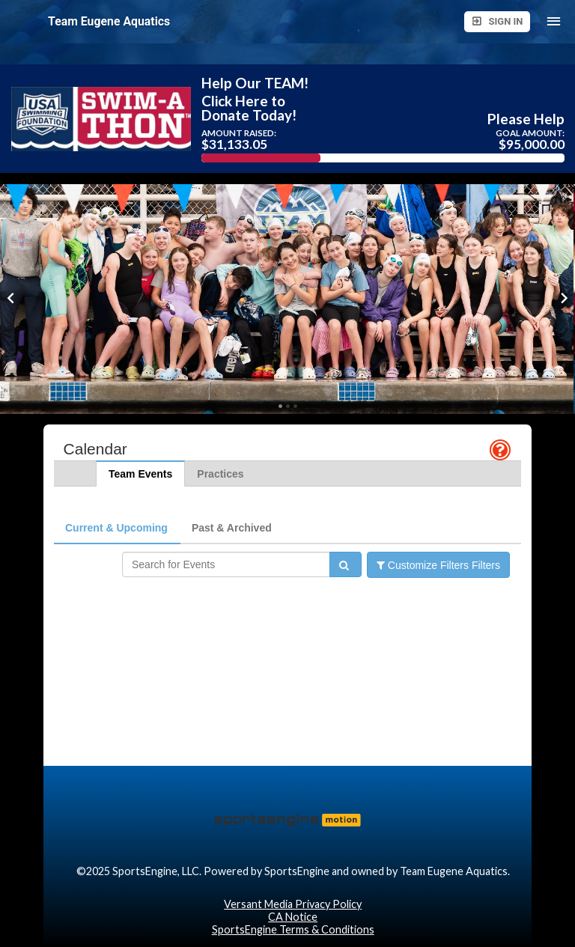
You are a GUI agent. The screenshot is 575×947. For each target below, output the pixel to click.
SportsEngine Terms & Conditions (293, 929)
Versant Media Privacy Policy (293, 904)
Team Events (140, 474)
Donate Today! (248, 115)
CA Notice (292, 916)
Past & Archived (232, 528)
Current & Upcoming (116, 528)
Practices (220, 474)
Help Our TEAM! (254, 83)
